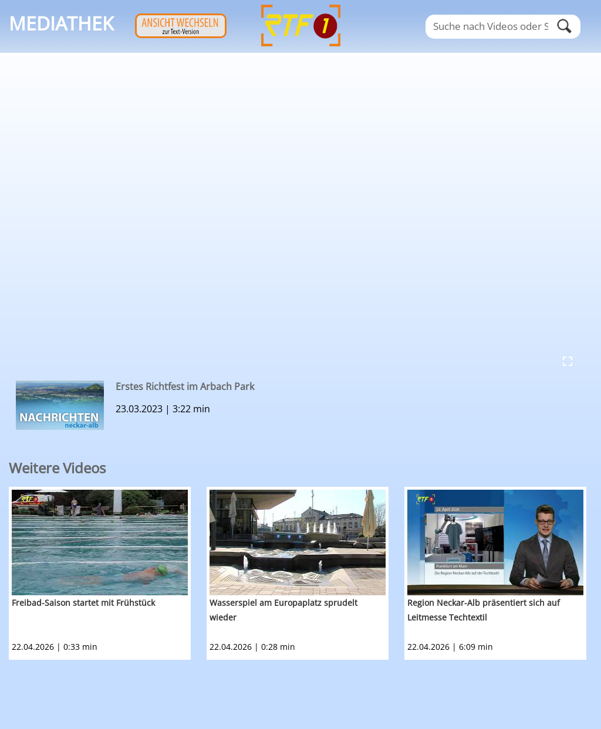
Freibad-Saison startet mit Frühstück (83, 602)
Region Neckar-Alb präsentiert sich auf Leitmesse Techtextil (483, 610)
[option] (108, 573)
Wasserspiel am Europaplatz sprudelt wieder (283, 610)
